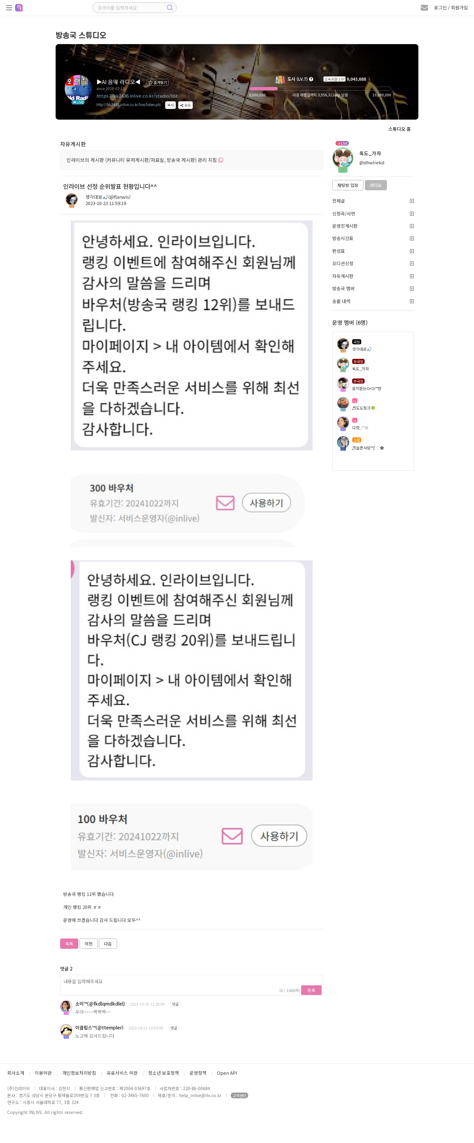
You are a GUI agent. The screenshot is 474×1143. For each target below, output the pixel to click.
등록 (311, 990)
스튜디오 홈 (399, 129)
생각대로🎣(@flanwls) (108, 197)
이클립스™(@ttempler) (99, 1027)
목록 (69, 944)
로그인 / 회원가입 (451, 7)
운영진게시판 (373, 226)
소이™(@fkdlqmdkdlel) (100, 1003)
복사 (170, 105)
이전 (89, 944)
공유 (185, 105)
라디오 (376, 185)
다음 (108, 944)
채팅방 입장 (347, 185)
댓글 (175, 1003)
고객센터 (239, 1095)
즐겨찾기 (157, 82)
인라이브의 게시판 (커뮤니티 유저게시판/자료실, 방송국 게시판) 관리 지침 (145, 159)
